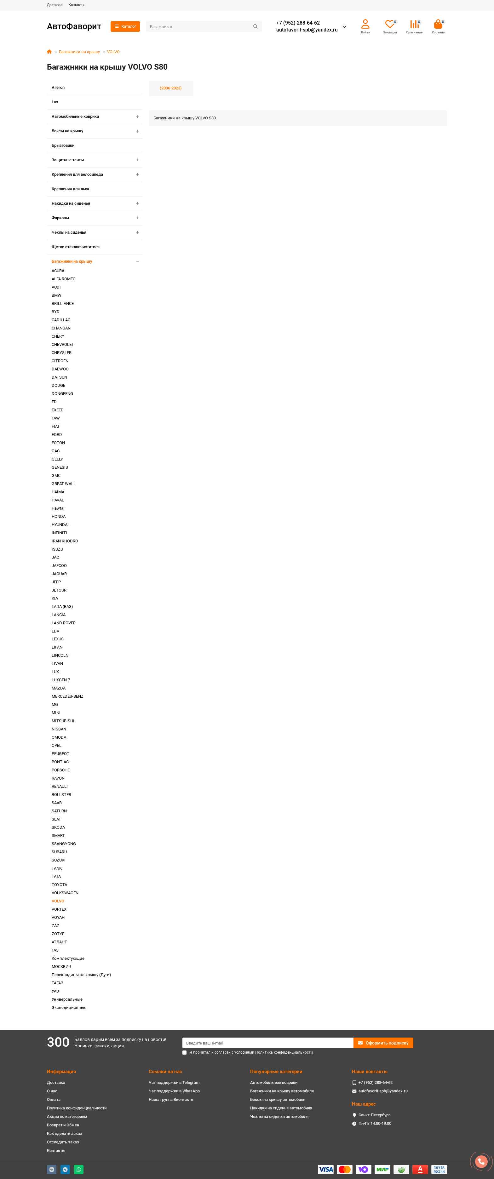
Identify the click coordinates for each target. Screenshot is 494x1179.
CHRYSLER (62, 352)
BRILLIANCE (63, 303)
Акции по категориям (67, 1116)
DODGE (58, 385)
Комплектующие (68, 958)
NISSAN (59, 729)
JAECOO (59, 565)
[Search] (204, 26)
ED (54, 401)
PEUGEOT (60, 753)
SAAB (57, 802)
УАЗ (55, 991)
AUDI (56, 287)
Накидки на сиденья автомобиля (281, 1108)
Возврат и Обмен (63, 1125)
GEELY (57, 459)
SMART (58, 835)
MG (55, 704)
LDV (55, 631)
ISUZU (57, 549)
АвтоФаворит (74, 26)
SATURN (59, 811)
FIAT (56, 426)
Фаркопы (97, 218)
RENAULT (60, 786)
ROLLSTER (61, 794)
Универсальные (67, 999)
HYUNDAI (60, 524)
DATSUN (59, 377)
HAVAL (58, 500)
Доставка (54, 5)
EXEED (58, 410)
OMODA (59, 737)
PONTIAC (60, 761)
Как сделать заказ (64, 1133)
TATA (56, 876)
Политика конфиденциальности (76, 1108)
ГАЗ (55, 950)
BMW (56, 295)
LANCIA (59, 614)
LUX (55, 671)
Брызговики (63, 145)
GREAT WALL (64, 483)
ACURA (58, 270)
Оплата (53, 1099)
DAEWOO (60, 369)
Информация (61, 1071)
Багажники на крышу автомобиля (282, 1091)
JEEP (56, 582)
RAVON (58, 778)
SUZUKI (59, 860)
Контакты (76, 5)
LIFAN (57, 647)
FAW (56, 418)
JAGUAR (59, 573)
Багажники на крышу (79, 51)
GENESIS (60, 467)
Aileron (58, 87)
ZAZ (55, 925)
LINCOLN (60, 655)
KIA (55, 598)
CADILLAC (61, 320)
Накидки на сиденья (97, 203)
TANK (57, 868)
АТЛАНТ (59, 942)
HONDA (59, 516)
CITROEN (60, 360)
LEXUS (58, 639)
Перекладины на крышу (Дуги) (81, 974)
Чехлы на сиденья (97, 232)
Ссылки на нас (165, 1071)
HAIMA (58, 491)
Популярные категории (276, 1071)
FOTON (58, 442)
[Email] (267, 1043)
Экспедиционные (69, 1007)
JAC (55, 557)
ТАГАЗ (57, 983)
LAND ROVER (64, 623)
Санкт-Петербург (374, 1115)
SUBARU (59, 852)
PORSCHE (61, 770)
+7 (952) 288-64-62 (298, 23)
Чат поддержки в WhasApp (174, 1091)
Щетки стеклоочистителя (76, 246)
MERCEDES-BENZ (67, 696)
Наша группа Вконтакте (171, 1099)
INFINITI (59, 532)
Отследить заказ (63, 1142)
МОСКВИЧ (61, 966)
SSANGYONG (64, 843)
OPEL (56, 745)
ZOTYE (58, 933)
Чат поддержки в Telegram (174, 1082)
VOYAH (58, 917)
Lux (55, 102)
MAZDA (59, 688)
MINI (56, 712)
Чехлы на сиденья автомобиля (279, 1116)
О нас (52, 1091)
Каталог (125, 26)
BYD (56, 311)
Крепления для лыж (70, 188)
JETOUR (59, 590)
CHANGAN (61, 328)
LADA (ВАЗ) (62, 606)
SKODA (58, 827)
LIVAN (57, 663)
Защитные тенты (97, 160)
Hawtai (58, 508)
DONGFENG (62, 393)
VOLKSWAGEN (65, 892)
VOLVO (113, 51)
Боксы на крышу (97, 131)
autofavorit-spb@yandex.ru (307, 30)
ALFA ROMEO (64, 279)
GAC (56, 451)
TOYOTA (59, 884)
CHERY (58, 336)
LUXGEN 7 (61, 680)
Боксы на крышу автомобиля (277, 1099)
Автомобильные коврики (97, 116)
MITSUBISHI (63, 720)
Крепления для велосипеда (97, 174)
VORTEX (59, 909)
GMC (56, 475)
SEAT (56, 819)
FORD (57, 434)
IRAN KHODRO (65, 541)
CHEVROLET (63, 344)
